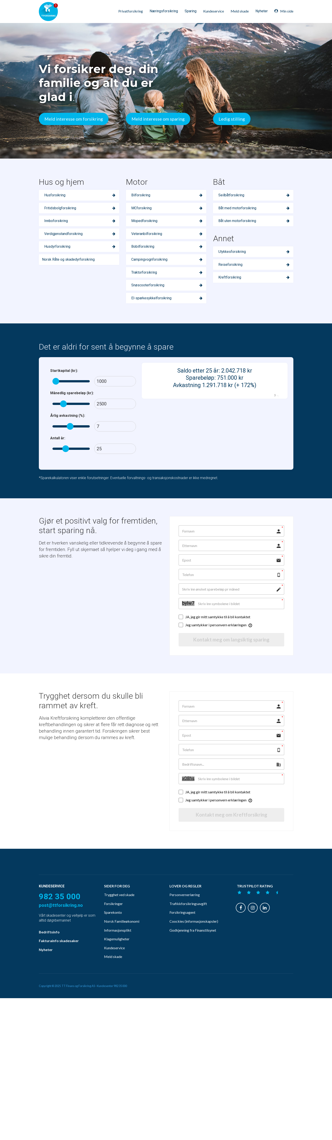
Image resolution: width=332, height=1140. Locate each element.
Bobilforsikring (142, 246)
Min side (283, 11)
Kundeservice (213, 11)
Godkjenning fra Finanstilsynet (192, 939)
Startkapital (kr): (64, 371)
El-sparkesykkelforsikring (151, 298)
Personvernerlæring (184, 903)
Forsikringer (113, 912)
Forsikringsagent (182, 921)
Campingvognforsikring (149, 259)
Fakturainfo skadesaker (59, 949)
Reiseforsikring (230, 264)
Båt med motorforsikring (237, 208)
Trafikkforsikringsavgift (188, 912)
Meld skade (240, 11)
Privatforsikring (130, 11)
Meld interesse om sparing (158, 119)
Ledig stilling (232, 119)
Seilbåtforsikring (231, 195)
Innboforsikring (56, 221)
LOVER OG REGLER (185, 894)
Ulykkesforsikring (232, 251)
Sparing (190, 11)
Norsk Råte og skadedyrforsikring (68, 259)
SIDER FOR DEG (117, 894)
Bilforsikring (140, 195)
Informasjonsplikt (117, 939)
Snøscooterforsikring (147, 285)
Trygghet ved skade (119, 903)
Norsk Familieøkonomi (121, 930)
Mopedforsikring (144, 221)
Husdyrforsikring (57, 246)
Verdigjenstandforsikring (63, 234)
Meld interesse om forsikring (73, 119)
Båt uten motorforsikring (237, 221)
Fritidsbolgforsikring (60, 208)
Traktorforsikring (144, 272)
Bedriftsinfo (49, 940)
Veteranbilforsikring (146, 234)
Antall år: (57, 438)
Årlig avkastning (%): (67, 415)
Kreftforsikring (229, 277)
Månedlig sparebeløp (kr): (72, 393)
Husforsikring (54, 195)
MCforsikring (141, 208)
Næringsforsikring (164, 11)
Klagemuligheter (116, 947)
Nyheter (261, 11)
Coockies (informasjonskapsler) (193, 930)
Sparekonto (113, 921)
